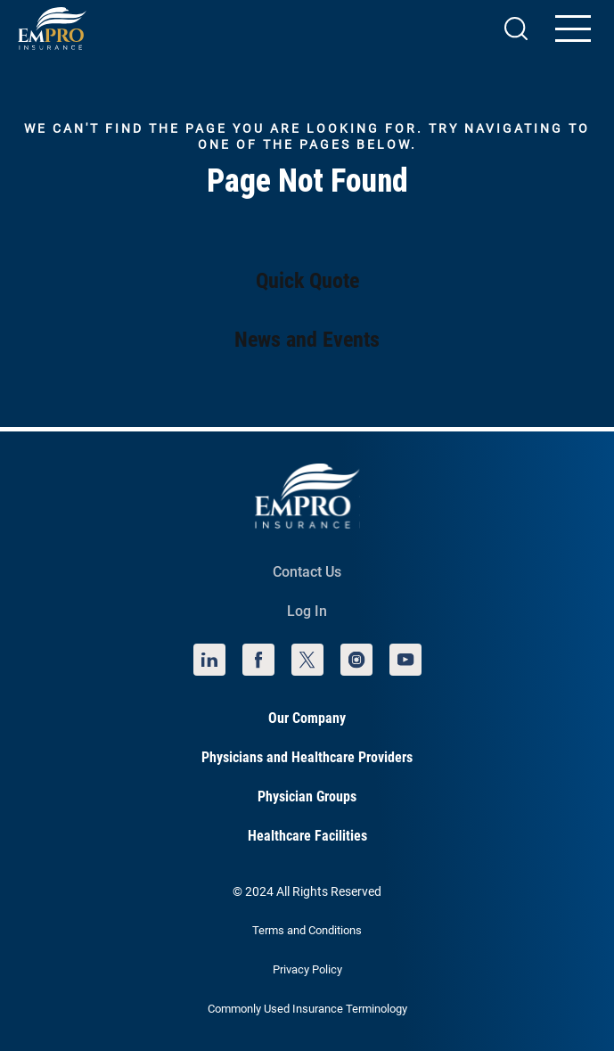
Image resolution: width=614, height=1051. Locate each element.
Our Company (307, 718)
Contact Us (307, 571)
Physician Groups (307, 796)
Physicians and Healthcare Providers (307, 757)
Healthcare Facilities (307, 835)
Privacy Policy (307, 969)
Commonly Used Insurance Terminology (307, 1008)
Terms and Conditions (307, 930)
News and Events (307, 339)
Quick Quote (307, 280)
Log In (307, 611)
